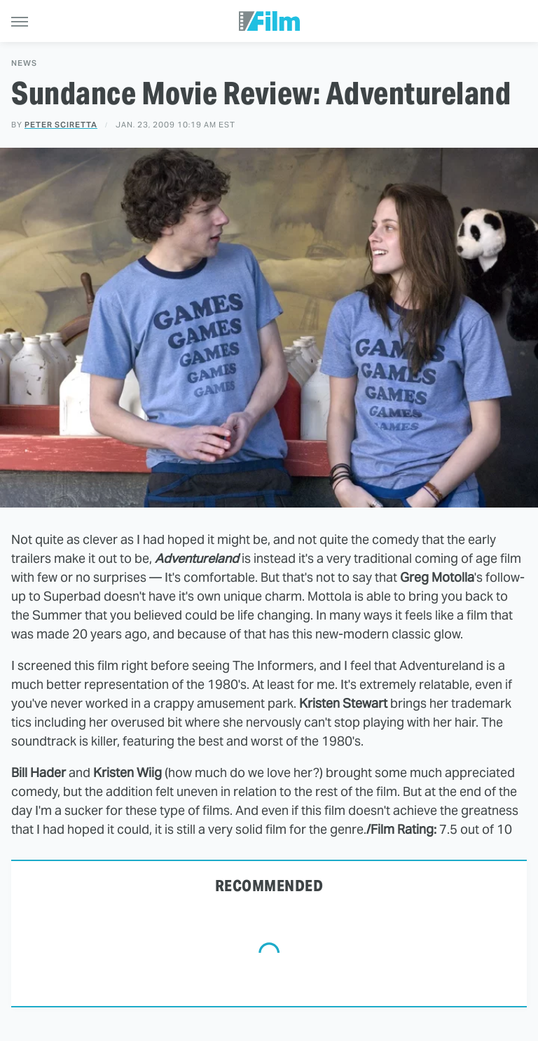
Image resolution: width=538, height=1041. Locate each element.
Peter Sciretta (61, 125)
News (24, 63)
